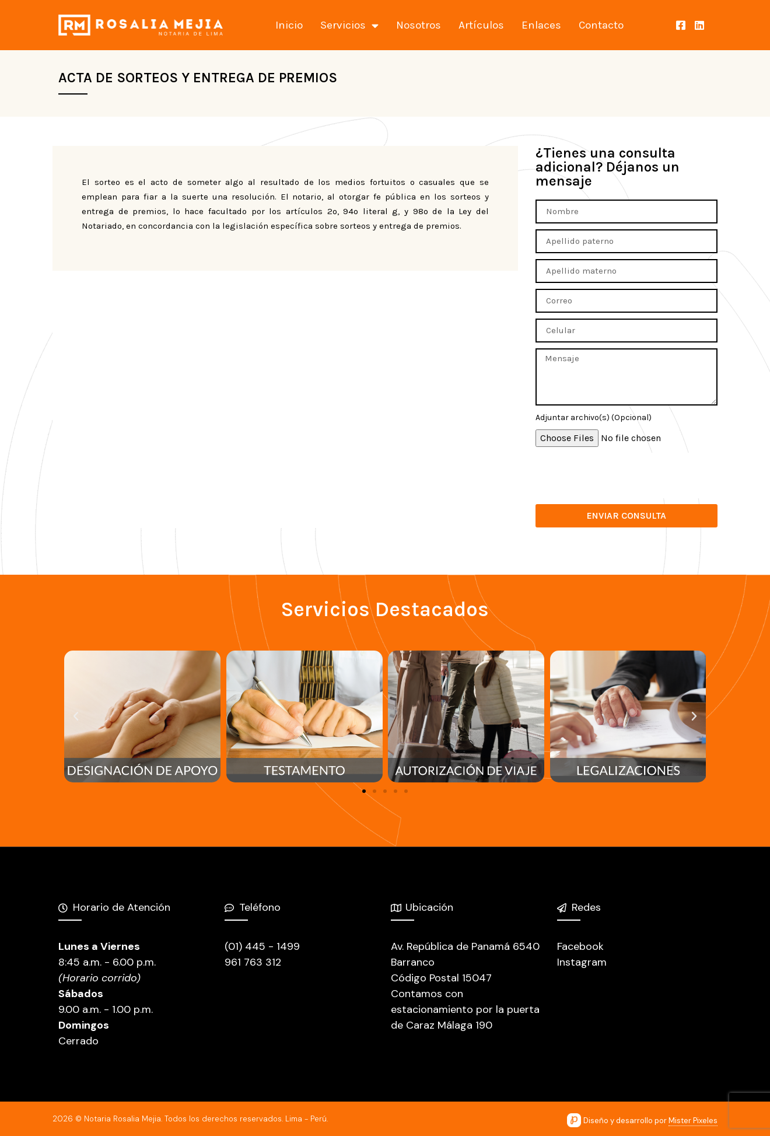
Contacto (601, 25)
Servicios (349, 25)
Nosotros (418, 25)
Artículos (481, 25)
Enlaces (541, 25)
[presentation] (624, 475)
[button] (364, 791)
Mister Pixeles (693, 1120)
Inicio (289, 25)
